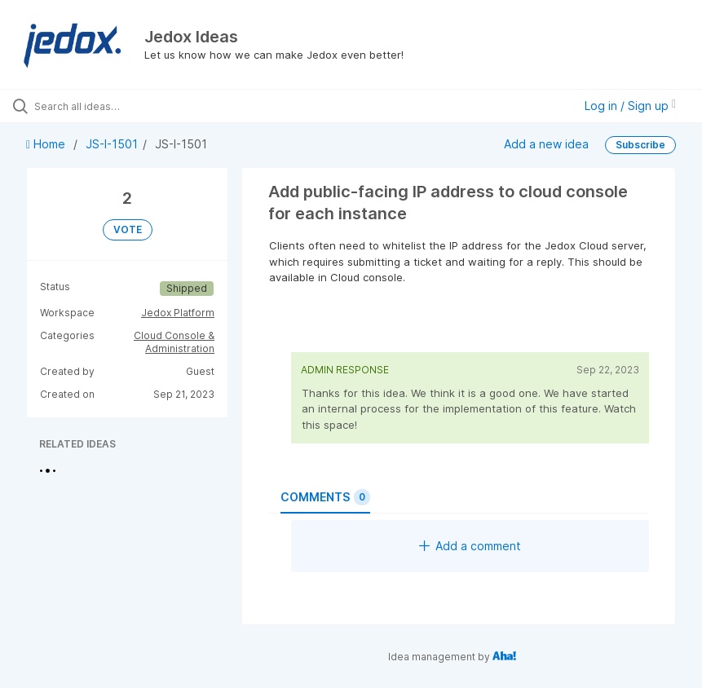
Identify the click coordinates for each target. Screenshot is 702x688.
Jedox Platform (177, 313)
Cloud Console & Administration (174, 342)
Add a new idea (546, 144)
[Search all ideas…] (110, 106)
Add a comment (470, 546)
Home (47, 144)
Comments (325, 497)
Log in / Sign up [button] (630, 105)
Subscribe (640, 145)
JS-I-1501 (112, 144)
